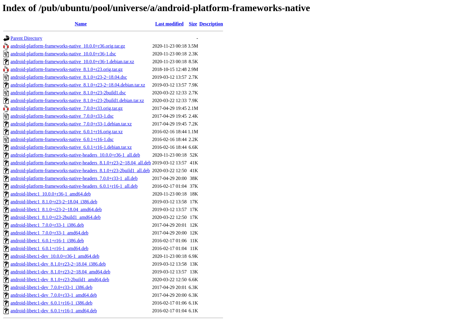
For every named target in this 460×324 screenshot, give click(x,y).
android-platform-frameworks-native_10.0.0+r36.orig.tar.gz (67, 46)
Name (81, 23)
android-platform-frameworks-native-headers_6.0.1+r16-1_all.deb (73, 186)
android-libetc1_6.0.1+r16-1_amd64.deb (49, 248)
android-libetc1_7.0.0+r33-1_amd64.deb (49, 232)
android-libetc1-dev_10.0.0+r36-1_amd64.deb (54, 256)
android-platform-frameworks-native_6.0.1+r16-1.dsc (62, 139)
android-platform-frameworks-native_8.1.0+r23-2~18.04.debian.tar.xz (77, 84)
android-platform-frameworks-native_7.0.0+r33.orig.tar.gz (66, 108)
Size (193, 23)
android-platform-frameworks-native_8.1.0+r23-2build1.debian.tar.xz (77, 100)
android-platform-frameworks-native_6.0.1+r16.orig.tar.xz (66, 131)
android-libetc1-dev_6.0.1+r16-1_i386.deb (51, 302)
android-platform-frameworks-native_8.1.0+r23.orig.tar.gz (66, 69)
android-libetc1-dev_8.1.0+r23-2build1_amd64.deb (59, 279)
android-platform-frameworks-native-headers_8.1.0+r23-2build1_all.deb (80, 170)
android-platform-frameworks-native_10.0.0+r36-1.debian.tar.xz (72, 61)
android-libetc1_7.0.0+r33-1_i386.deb (47, 225)
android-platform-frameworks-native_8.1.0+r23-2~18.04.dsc (68, 77)
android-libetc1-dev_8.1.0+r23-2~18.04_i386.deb (58, 264)
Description (211, 23)
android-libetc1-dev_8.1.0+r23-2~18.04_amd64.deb (60, 271)
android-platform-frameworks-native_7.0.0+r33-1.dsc (62, 116)
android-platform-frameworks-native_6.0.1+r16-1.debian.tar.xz (71, 147)
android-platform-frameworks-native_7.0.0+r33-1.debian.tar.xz (71, 123)
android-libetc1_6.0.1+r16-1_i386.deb (47, 240)
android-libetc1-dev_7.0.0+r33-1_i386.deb (51, 287)
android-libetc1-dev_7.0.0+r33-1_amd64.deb (53, 295)
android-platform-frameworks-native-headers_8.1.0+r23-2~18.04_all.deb (80, 162)
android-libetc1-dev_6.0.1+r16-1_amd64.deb (53, 310)
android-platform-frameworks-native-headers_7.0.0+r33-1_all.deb (73, 178)
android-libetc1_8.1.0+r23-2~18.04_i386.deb (53, 201)
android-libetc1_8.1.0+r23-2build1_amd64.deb (55, 217)
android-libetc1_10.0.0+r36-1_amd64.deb (50, 193)
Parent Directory (26, 38)
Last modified (169, 23)
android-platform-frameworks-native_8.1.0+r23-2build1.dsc (68, 92)
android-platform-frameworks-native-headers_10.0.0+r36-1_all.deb (75, 155)
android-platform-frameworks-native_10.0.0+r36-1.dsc (63, 53)
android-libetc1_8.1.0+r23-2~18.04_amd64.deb (56, 209)
